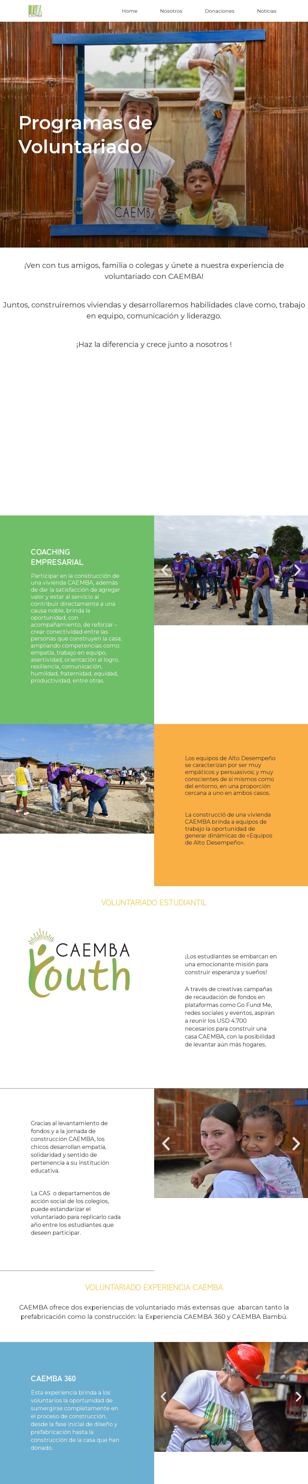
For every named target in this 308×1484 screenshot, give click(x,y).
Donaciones (219, 11)
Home (129, 11)
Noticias (267, 11)
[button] (164, 570)
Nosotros (171, 11)
